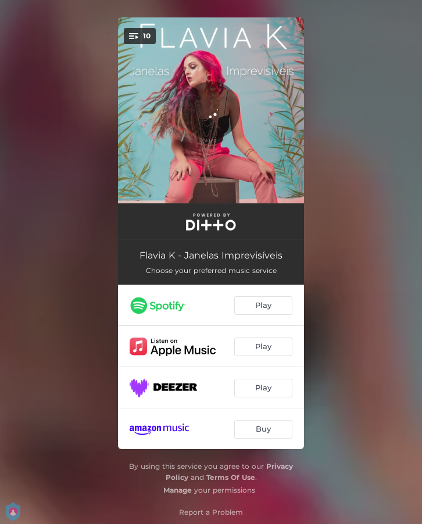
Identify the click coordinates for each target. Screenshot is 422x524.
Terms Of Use (230, 477)
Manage (177, 490)
